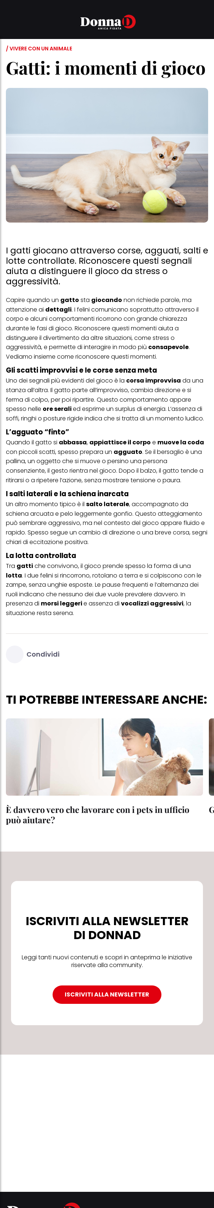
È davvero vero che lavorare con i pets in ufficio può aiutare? (97, 814)
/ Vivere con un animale (39, 48)
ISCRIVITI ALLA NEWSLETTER (107, 994)
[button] (10, 23)
